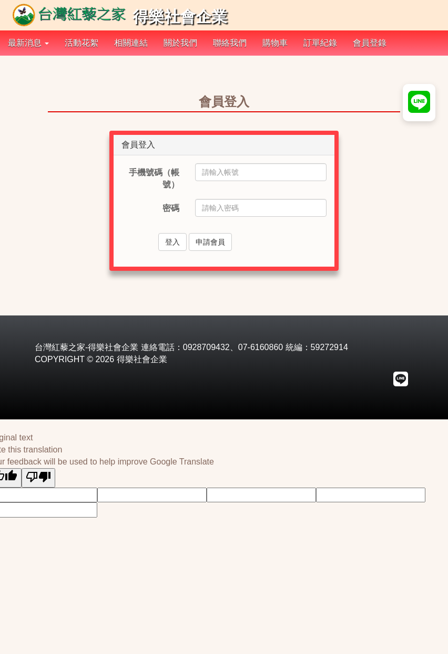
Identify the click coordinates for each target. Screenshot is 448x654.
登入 (172, 242)
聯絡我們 (230, 42)
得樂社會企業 (118, 16)
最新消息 (28, 42)
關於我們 (180, 42)
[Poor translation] (38, 478)
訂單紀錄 (320, 42)
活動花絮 (81, 42)
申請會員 (210, 242)
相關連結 (131, 42)
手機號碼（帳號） (154, 178)
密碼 (170, 208)
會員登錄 (369, 42)
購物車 (275, 42)
